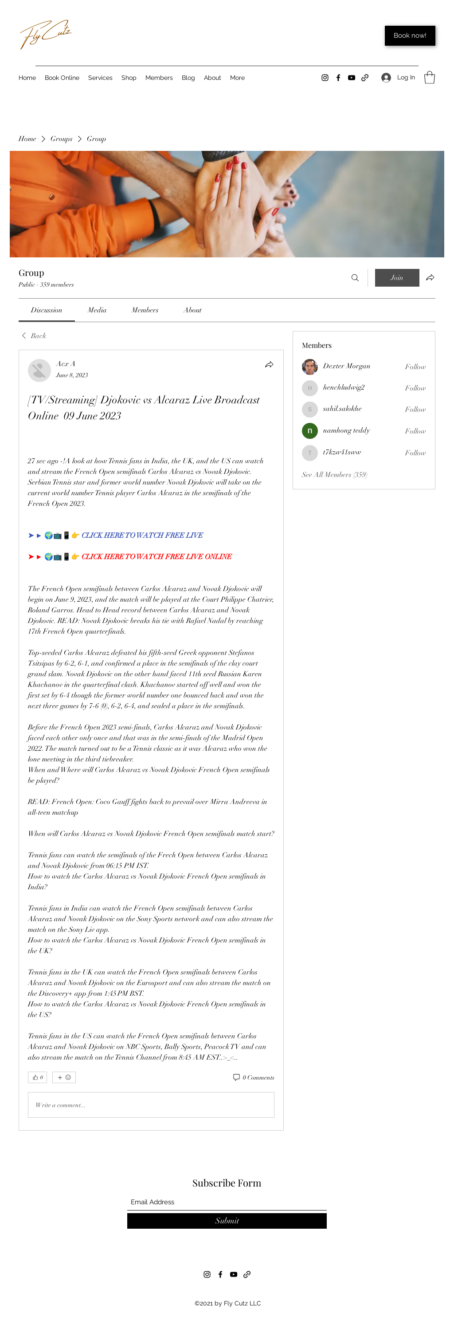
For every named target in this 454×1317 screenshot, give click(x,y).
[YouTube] (351, 77)
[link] (47, 310)
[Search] (355, 278)
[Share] (269, 364)
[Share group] (430, 277)
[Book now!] (410, 36)
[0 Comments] (253, 1077)
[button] (429, 77)
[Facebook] (338, 77)
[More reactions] (64, 1077)
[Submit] (227, 1221)
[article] (151, 740)
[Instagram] (325, 77)
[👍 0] (37, 1077)
